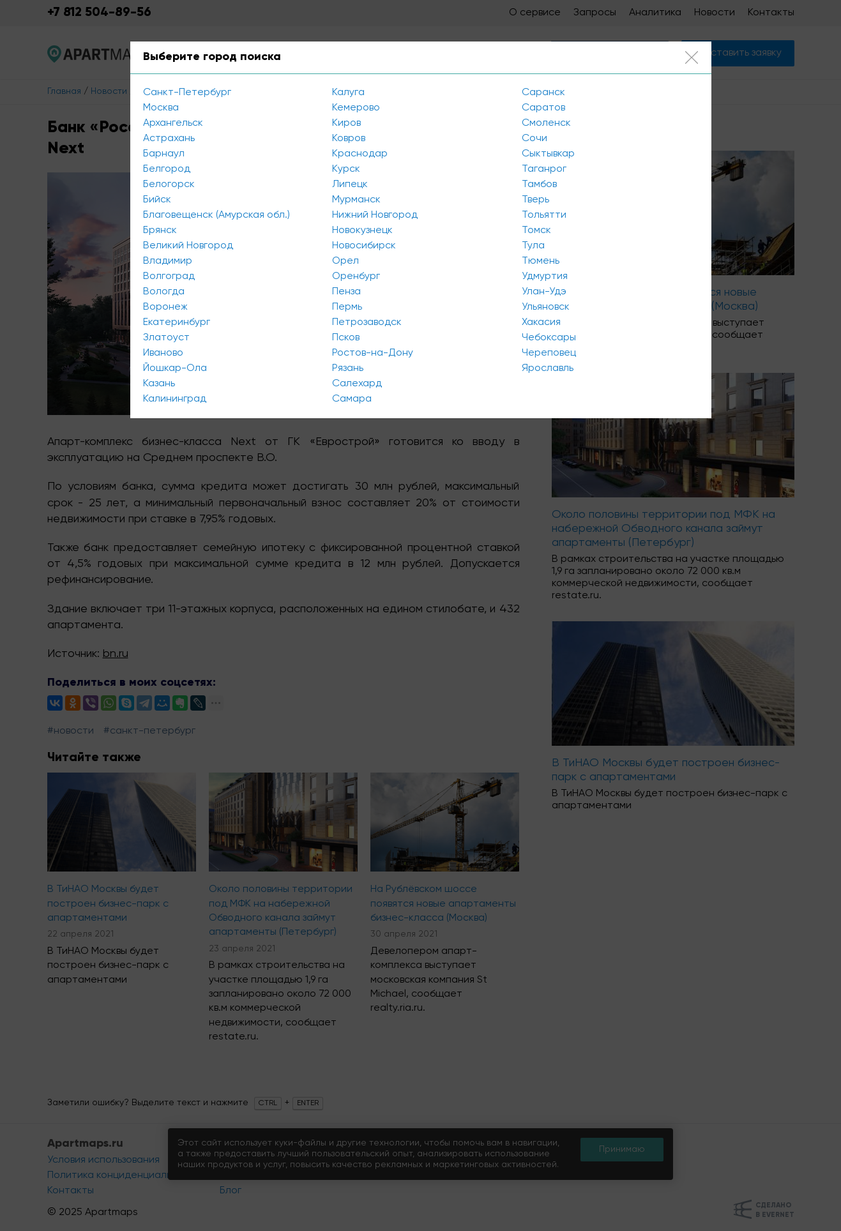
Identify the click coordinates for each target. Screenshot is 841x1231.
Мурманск (356, 200)
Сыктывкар (548, 154)
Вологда (164, 292)
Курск (346, 169)
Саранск (543, 92)
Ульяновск (546, 307)
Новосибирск (364, 246)
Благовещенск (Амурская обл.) (216, 215)
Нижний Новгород (375, 215)
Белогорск (169, 184)
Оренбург (356, 276)
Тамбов (539, 184)
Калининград (174, 399)
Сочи (534, 138)
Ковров (348, 138)
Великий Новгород (188, 246)
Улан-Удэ (544, 292)
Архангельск (173, 123)
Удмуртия (545, 276)
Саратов (543, 108)
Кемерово (356, 108)
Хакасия (541, 322)
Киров (346, 123)
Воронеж (165, 307)
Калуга (348, 92)
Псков (346, 338)
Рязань (347, 368)
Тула (533, 246)
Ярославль (547, 368)
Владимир (167, 261)
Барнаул (164, 154)
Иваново (163, 353)
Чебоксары (549, 338)
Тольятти (544, 215)
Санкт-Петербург (187, 92)
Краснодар (360, 154)
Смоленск (546, 123)
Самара (352, 399)
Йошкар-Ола (175, 368)
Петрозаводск (367, 322)
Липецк (350, 184)
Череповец (549, 353)
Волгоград (169, 276)
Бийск (157, 200)
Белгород (166, 169)
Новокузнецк (362, 230)
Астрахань (169, 138)
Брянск (160, 230)
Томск (536, 230)
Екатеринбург (176, 322)
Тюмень (540, 261)
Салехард (357, 384)
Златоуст (166, 338)
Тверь (535, 200)
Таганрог (544, 169)
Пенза (346, 292)
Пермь (347, 307)
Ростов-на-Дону (372, 353)
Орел (345, 261)
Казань (159, 384)
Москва (161, 108)
